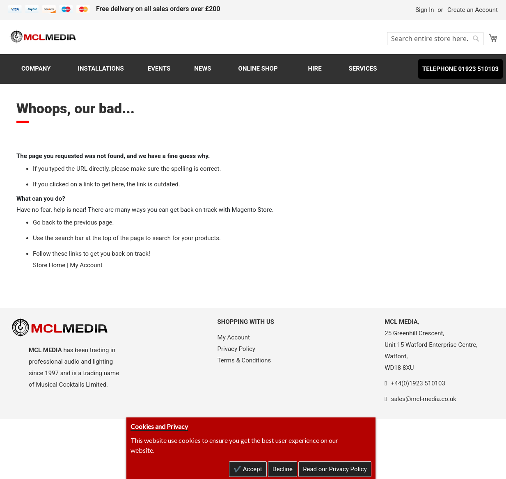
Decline (282, 469)
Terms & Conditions (244, 360)
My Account (86, 265)
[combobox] (435, 38)
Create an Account (472, 10)
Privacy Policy (236, 349)
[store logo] (43, 36)
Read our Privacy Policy (335, 469)
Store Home (49, 265)
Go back (44, 222)
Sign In (424, 10)
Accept (251, 469)
